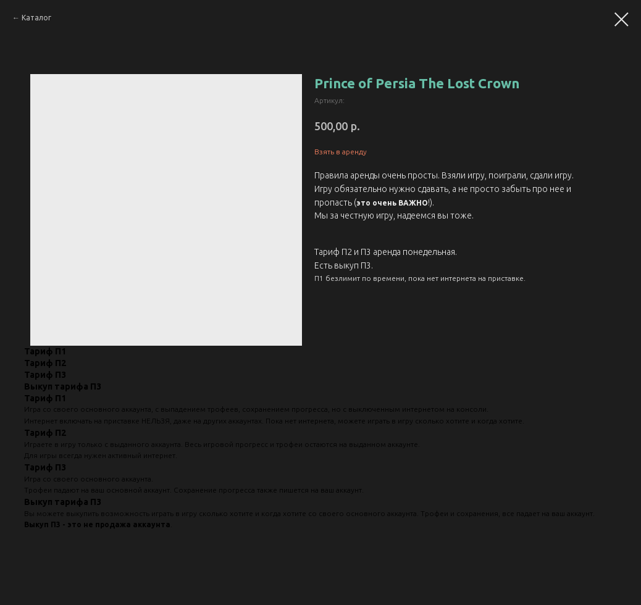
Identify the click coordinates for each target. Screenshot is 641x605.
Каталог (36, 18)
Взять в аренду (340, 152)
